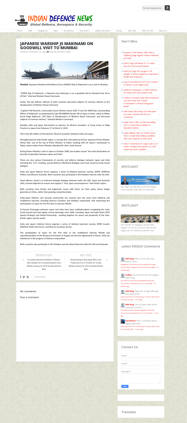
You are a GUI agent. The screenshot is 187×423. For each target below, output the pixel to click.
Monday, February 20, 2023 (33, 52)
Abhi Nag (129, 258)
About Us (163, 30)
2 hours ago (139, 329)
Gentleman (130, 320)
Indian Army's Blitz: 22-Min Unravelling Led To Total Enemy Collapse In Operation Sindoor (139, 125)
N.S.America (69, 30)
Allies (56, 30)
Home (19, 30)
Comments (39, 277)
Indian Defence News (60, 52)
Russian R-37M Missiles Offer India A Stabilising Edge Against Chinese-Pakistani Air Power (141, 55)
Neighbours (43, 30)
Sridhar (128, 275)
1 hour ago (138, 300)
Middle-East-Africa (102, 30)
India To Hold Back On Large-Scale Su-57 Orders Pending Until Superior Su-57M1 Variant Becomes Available (140, 146)
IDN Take (132, 30)
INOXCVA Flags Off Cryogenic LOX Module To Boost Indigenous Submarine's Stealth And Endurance (141, 74)
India (30, 30)
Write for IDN (147, 30)
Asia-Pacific (84, 30)
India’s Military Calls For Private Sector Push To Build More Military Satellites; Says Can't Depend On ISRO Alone (139, 136)
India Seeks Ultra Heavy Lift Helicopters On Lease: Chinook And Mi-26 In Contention (139, 114)
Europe (119, 30)
